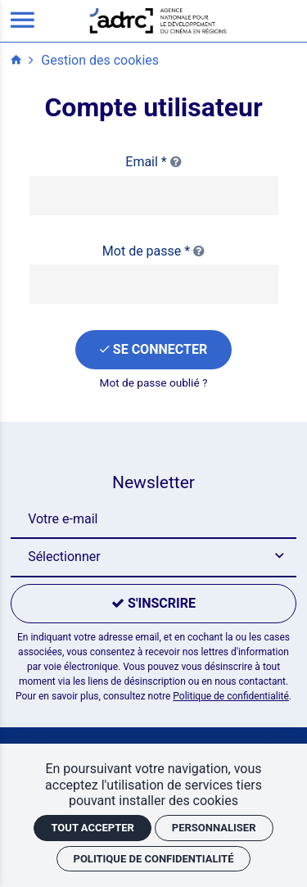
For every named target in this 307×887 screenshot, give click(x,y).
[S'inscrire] (153, 603)
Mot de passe (153, 251)
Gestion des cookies (100, 60)
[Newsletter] (153, 519)
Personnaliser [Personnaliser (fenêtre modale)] (214, 827)
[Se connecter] (153, 349)
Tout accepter (92, 827)
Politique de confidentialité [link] (154, 859)
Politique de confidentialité (231, 696)
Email (153, 162)
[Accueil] (158, 20)
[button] (153, 557)
